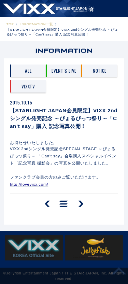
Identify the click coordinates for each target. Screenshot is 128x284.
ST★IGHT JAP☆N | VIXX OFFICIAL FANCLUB (48, 8)
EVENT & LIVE (64, 70)
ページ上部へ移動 (119, 273)
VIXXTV (28, 86)
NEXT (80, 204)
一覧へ (63, 204)
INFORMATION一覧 (36, 24)
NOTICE (99, 70)
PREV (48, 204)
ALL (28, 70)
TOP (10, 24)
